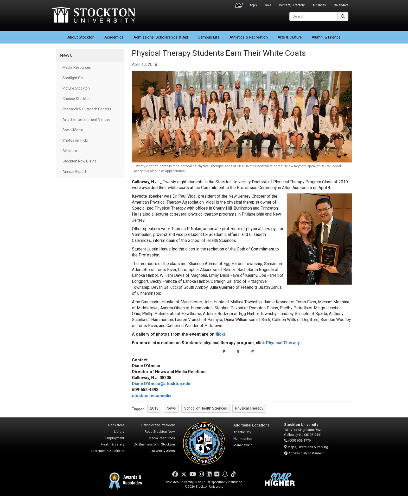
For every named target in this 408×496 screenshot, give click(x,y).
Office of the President (158, 425)
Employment (114, 438)
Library (119, 432)
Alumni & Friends (326, 37)
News (66, 55)
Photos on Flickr (75, 140)
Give (268, 5)
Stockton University (93, 15)
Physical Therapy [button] (249, 408)
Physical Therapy (282, 342)
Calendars (341, 5)
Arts (290, 37)
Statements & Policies (107, 451)
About (80, 37)
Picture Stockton (76, 88)
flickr (220, 334)
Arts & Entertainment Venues (86, 119)
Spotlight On (72, 78)
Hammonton (242, 439)
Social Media (72, 130)
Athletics (249, 37)
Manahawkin (242, 445)
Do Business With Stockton (154, 444)
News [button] (171, 408)
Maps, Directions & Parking (308, 447)
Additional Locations (251, 425)
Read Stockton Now (160, 432)
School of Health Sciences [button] (205, 408)
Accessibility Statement (306, 453)
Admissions (160, 37)
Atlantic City (242, 432)
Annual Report (74, 171)
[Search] (313, 16)
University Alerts (163, 451)
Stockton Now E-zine (79, 161)
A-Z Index (319, 5)
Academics (114, 37)
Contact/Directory (292, 5)
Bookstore (116, 425)
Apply (253, 5)
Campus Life (209, 37)
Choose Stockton (76, 99)
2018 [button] (154, 408)
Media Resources (76, 67)
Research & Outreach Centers (86, 109)
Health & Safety (112, 444)
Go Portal (239, 4)
